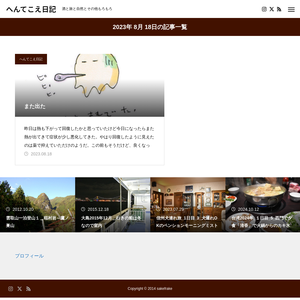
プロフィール (29, 258)
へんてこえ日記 (31, 59)
